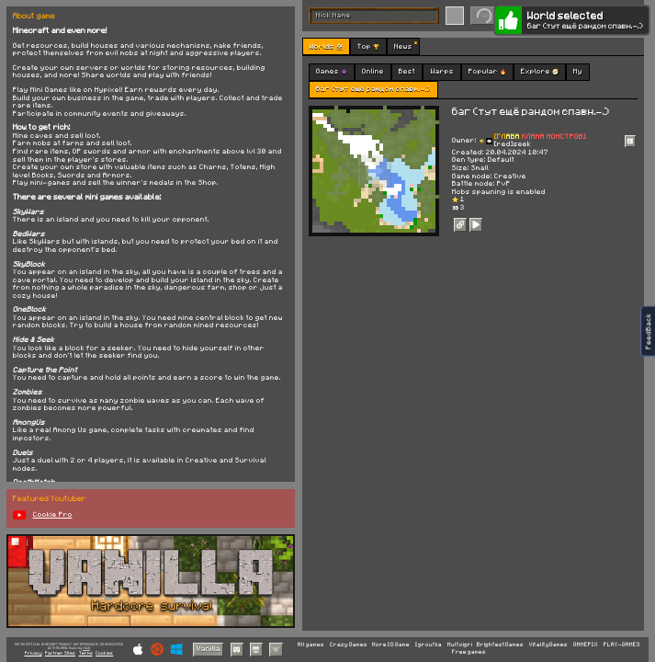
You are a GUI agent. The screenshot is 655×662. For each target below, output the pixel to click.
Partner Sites (60, 653)
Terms (86, 653)
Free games (469, 652)
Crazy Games (348, 645)
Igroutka (428, 645)
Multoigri (459, 645)
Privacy (33, 653)
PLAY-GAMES (622, 645)
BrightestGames (500, 645)
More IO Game (391, 645)
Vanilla (208, 648)
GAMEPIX (585, 645)
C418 (86, 648)
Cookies (104, 653)
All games (311, 645)
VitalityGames (548, 645)
